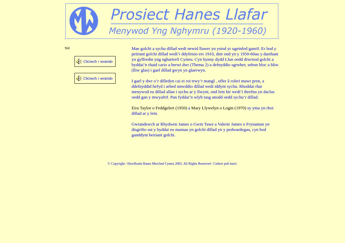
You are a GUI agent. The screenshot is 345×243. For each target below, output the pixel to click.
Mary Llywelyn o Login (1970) (218, 107)
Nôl (67, 48)
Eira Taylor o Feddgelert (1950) (159, 107)
